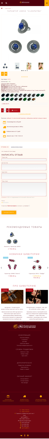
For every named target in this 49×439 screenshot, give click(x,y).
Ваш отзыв (5, 181)
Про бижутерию (24, 285)
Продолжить (9, 212)
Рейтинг (3, 200)
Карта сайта (24, 355)
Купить (14, 110)
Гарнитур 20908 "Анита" (12, 273)
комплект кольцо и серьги (40, 118)
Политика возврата (24, 337)
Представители (24, 367)
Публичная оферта (24, 343)
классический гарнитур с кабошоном (23, 118)
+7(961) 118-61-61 (25, 410)
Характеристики (17, 147)
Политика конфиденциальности (24, 345)
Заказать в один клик (25, 114)
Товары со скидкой (24, 369)
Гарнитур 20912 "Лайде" (37, 273)
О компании (24, 339)
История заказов (25, 380)
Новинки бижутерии (24, 254)
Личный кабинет (24, 378)
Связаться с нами (24, 352)
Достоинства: (5, 163)
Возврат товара (24, 353)
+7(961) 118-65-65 (25, 411)
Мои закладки (24, 382)
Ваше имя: (4, 157)
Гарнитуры (8, 8)
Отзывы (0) (5, 147)
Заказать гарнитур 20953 (12, 246)
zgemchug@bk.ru (25, 427)
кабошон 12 (10, 118)
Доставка (24, 341)
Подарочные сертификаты (24, 365)
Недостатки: (4, 172)
